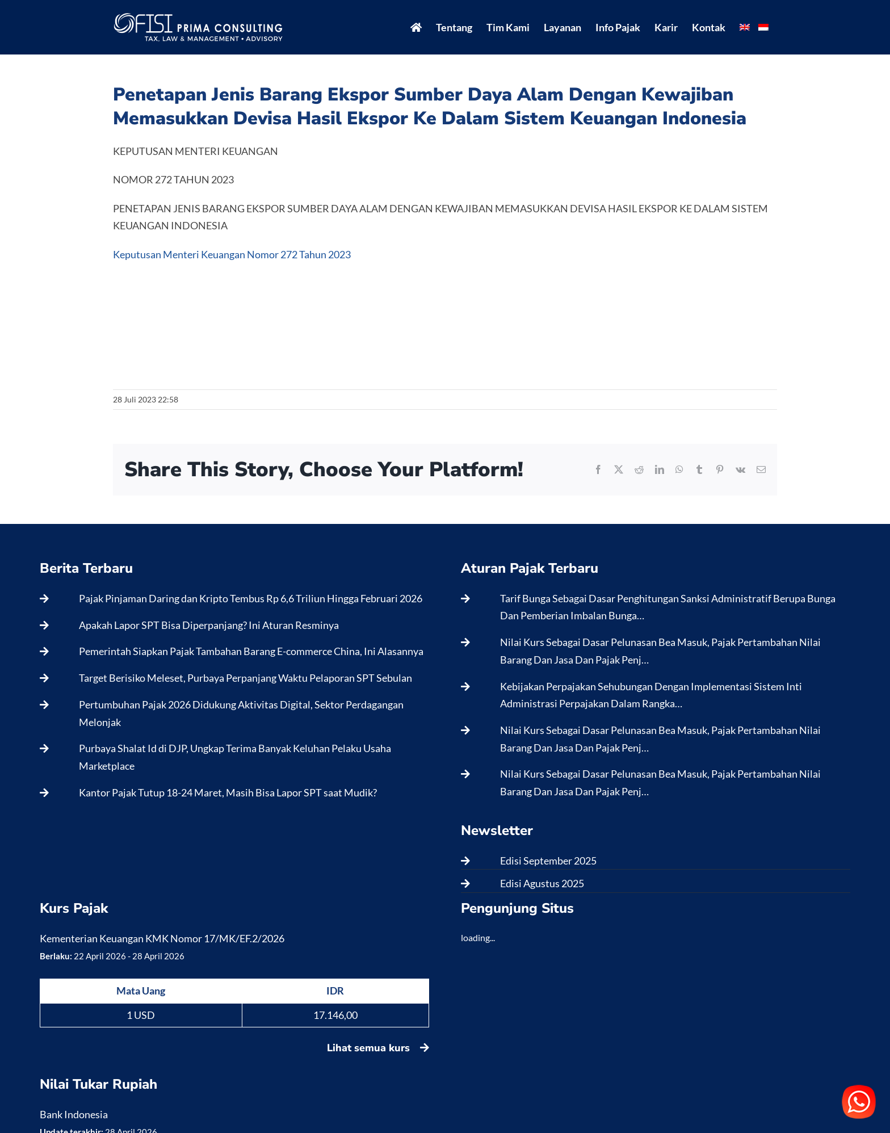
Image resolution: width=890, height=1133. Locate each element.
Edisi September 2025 (548, 860)
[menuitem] (745, 27)
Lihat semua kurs (378, 1048)
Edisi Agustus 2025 (542, 883)
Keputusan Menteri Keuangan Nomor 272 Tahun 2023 (232, 254)
